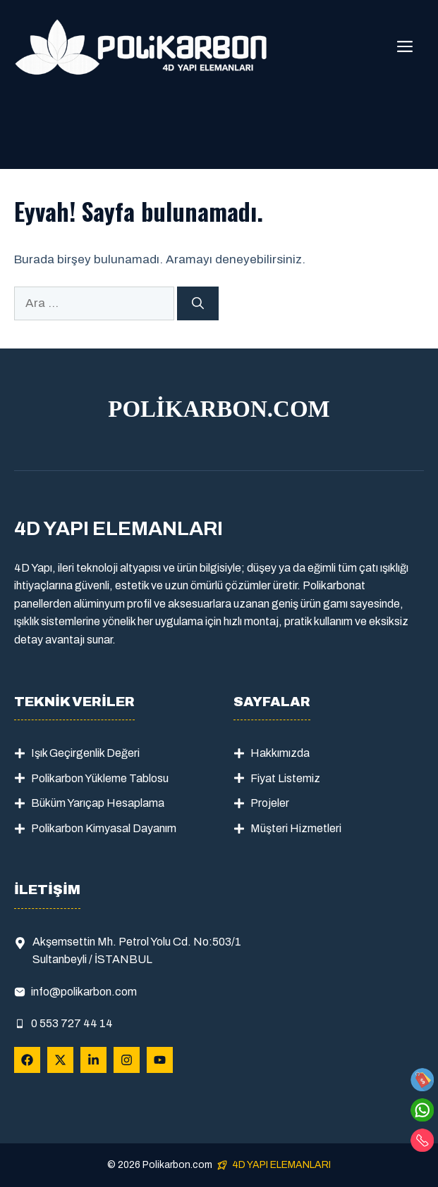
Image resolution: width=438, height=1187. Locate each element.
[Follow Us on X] (60, 1060)
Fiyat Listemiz (285, 778)
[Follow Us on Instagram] (127, 1060)
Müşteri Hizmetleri (295, 828)
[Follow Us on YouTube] (160, 1060)
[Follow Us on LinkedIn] (93, 1060)
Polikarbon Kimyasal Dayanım (103, 828)
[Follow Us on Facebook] (27, 1060)
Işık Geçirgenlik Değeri (85, 753)
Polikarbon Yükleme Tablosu (100, 778)
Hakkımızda (280, 753)
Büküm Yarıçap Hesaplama (97, 803)
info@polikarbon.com (84, 992)
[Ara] (198, 303)
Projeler (269, 803)
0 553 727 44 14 (72, 1023)
